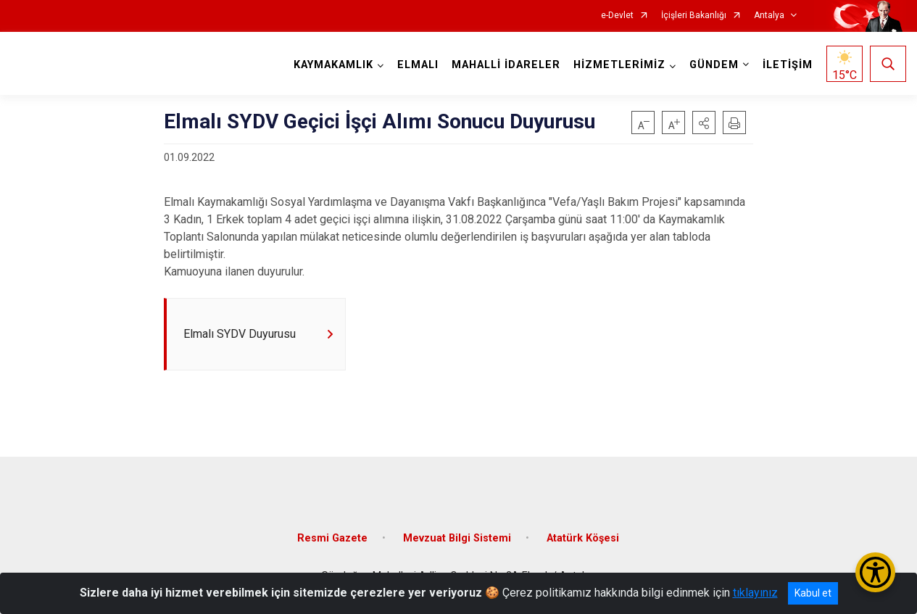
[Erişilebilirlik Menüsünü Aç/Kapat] (875, 572)
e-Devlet (617, 15)
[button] (703, 122)
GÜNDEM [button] (714, 65)
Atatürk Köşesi (583, 538)
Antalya (769, 15)
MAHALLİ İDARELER (506, 65)
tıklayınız (755, 593)
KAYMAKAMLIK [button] (333, 65)
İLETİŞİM (788, 65)
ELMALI (418, 65)
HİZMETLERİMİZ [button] (619, 65)
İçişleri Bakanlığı (693, 15)
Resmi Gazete (332, 538)
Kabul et (812, 593)
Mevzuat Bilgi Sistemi (457, 538)
